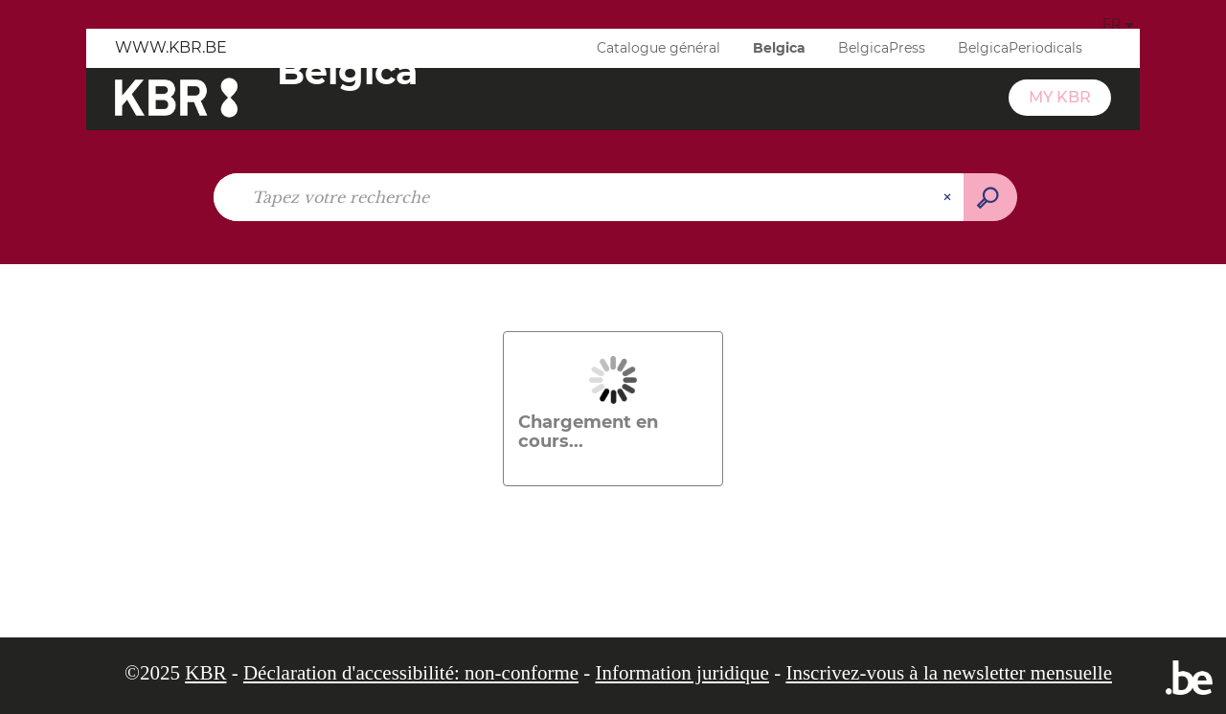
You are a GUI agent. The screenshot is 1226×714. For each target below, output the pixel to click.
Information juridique (682, 672)
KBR (205, 672)
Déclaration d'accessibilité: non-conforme (411, 672)
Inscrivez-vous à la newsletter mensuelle (948, 672)
